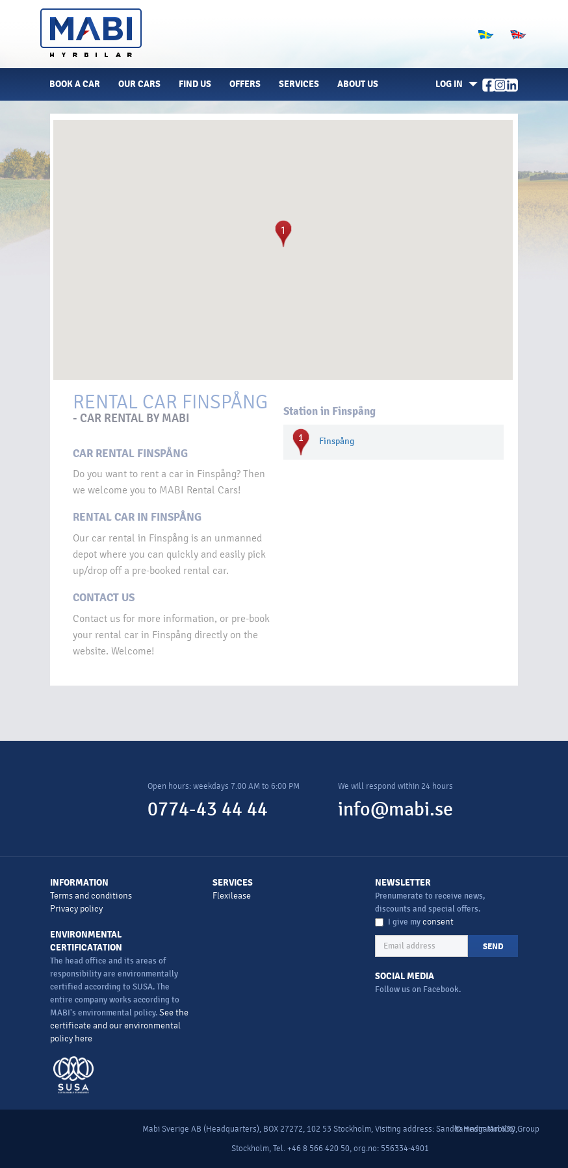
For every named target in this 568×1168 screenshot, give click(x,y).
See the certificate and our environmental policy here (119, 1025)
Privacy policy (76, 908)
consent (438, 921)
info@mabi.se (395, 809)
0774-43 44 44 (208, 809)
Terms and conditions (91, 896)
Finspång (336, 441)
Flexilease (232, 896)
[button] (454, 84)
